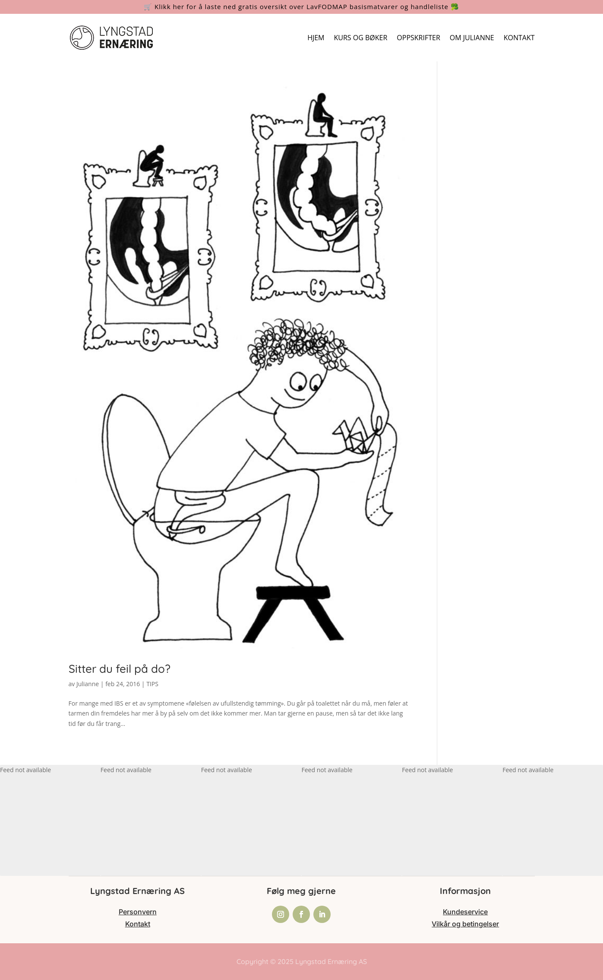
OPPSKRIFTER (418, 37)
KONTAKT (519, 37)
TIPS (152, 684)
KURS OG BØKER (361, 37)
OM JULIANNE (472, 37)
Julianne (87, 684)
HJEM (315, 37)
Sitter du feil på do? (119, 669)
